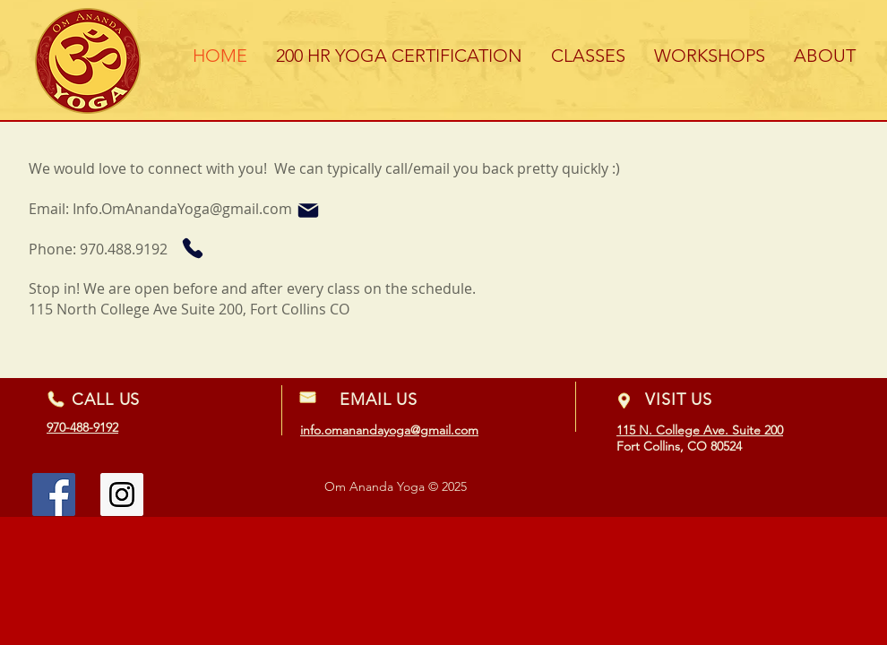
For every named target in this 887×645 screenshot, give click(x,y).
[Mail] (308, 210)
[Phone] (192, 247)
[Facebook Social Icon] (53, 494)
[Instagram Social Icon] (121, 494)
